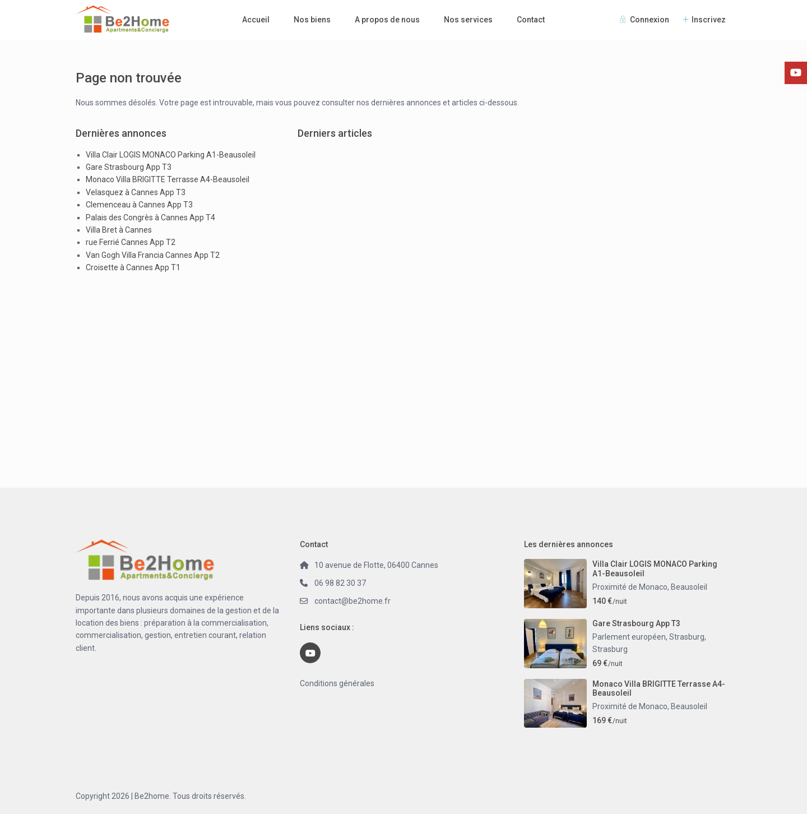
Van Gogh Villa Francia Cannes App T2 (153, 255)
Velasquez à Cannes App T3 (135, 192)
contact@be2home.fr (352, 600)
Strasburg (610, 649)
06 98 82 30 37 (340, 583)
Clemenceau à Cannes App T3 (139, 204)
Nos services (468, 19)
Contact (531, 19)
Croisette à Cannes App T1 (133, 267)
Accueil (256, 19)
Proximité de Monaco (629, 586)
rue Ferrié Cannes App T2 (130, 242)
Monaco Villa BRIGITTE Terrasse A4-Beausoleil (167, 179)
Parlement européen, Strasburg (648, 636)
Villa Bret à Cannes (119, 229)
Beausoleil (689, 586)
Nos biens (312, 19)
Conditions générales (337, 683)
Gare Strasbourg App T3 (128, 167)
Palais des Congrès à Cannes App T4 (150, 217)
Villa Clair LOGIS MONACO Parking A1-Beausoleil (171, 154)
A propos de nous (387, 19)
